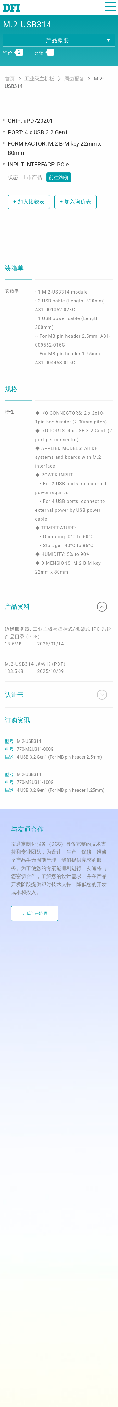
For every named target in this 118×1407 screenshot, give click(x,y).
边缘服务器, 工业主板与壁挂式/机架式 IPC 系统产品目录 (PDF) (58, 632)
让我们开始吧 (34, 913)
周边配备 (75, 79)
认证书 (56, 695)
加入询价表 (75, 202)
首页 (10, 79)
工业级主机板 (40, 79)
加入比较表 (29, 202)
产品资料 (56, 607)
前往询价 (59, 177)
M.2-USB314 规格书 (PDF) (35, 664)
